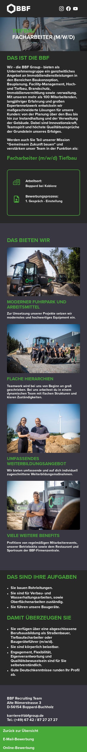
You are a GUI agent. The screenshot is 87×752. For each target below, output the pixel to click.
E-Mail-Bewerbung (18, 739)
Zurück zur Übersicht (20, 730)
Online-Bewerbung (18, 747)
